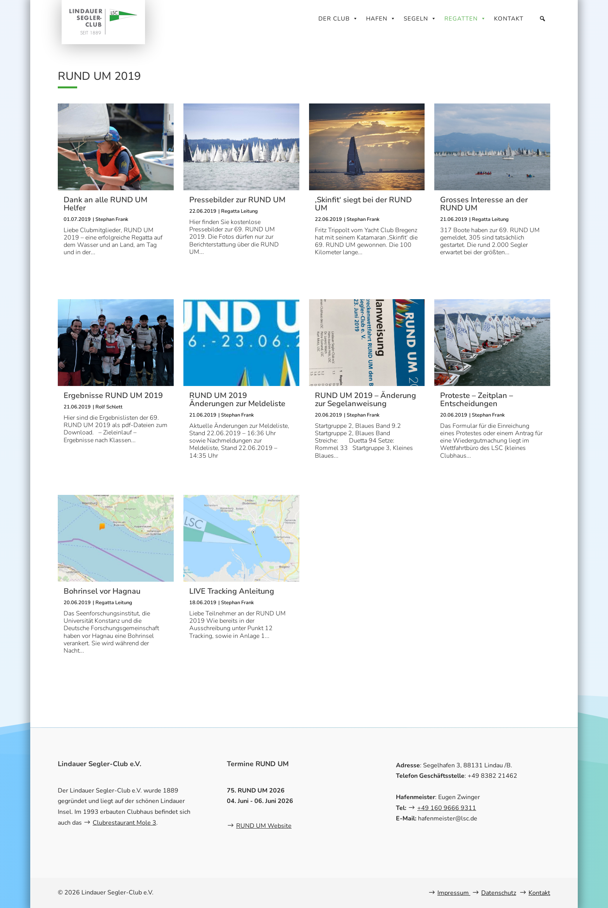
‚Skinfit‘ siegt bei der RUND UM (363, 204)
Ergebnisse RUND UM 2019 (113, 395)
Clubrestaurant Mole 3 (124, 822)
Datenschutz (498, 893)
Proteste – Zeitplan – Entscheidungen (476, 399)
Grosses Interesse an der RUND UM (484, 204)
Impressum (453, 893)
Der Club (338, 18)
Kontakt (508, 18)
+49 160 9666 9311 (446, 808)
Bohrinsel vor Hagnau (102, 591)
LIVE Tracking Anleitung (231, 591)
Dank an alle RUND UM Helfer (105, 204)
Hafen (381, 18)
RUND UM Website (264, 826)
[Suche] (542, 18)
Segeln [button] (420, 18)
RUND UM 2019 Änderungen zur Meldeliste (237, 399)
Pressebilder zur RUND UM (237, 200)
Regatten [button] (465, 18)
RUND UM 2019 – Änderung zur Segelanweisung (365, 399)
